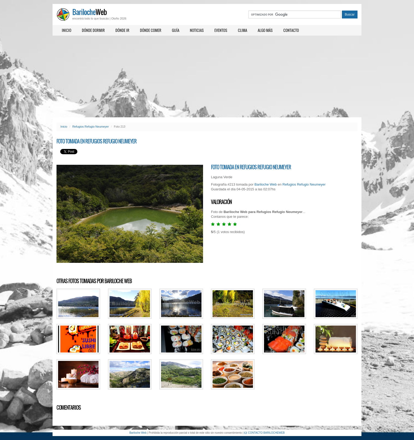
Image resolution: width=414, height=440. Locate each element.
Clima (242, 30)
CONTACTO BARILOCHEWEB (264, 432)
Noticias (197, 30)
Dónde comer (150, 30)
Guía (175, 30)
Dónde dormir (93, 30)
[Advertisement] (207, 76)
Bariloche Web (266, 184)
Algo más (265, 30)
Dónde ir (122, 30)
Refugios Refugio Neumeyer (90, 126)
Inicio (66, 30)
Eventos (220, 30)
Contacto (291, 30)
